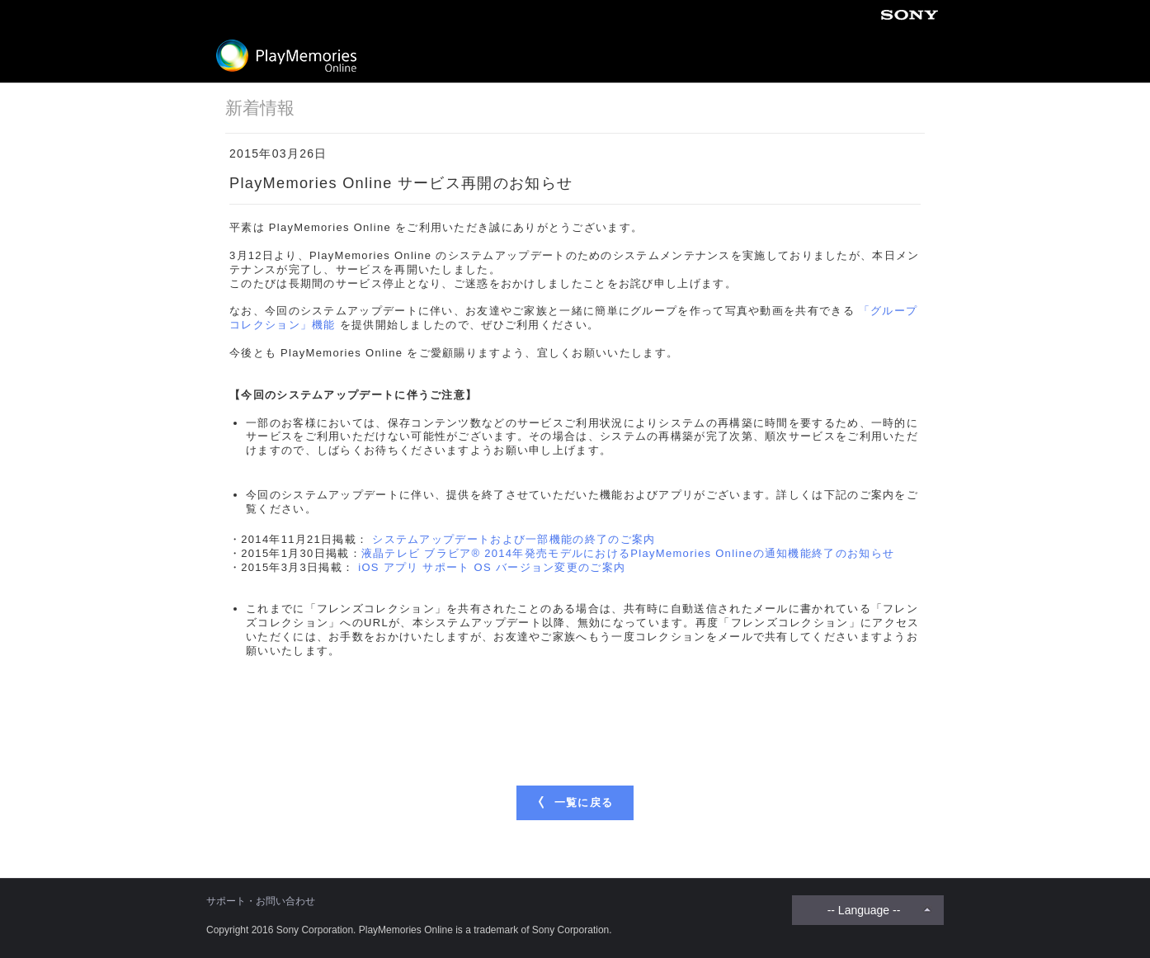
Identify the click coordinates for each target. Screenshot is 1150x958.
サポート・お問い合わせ (260, 901)
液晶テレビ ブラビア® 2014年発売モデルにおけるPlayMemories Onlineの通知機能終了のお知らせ (627, 553)
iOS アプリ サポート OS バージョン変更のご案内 (491, 567)
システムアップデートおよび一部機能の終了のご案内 (513, 539)
